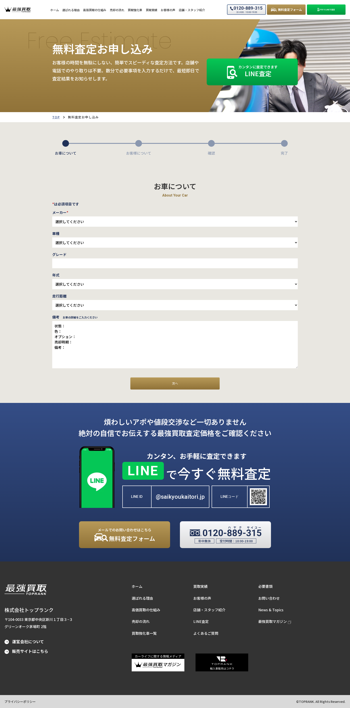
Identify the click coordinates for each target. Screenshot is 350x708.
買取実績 (200, 586)
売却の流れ (141, 621)
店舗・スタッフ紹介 (209, 609)
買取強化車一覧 (144, 633)
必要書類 (265, 586)
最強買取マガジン (274, 621)
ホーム (137, 586)
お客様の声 (202, 598)
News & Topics (270, 609)
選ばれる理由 (142, 598)
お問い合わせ (269, 598)
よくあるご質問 (205, 633)
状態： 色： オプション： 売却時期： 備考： (175, 344)
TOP (56, 117)
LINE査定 (201, 621)
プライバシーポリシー (20, 701)
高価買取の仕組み (146, 609)
